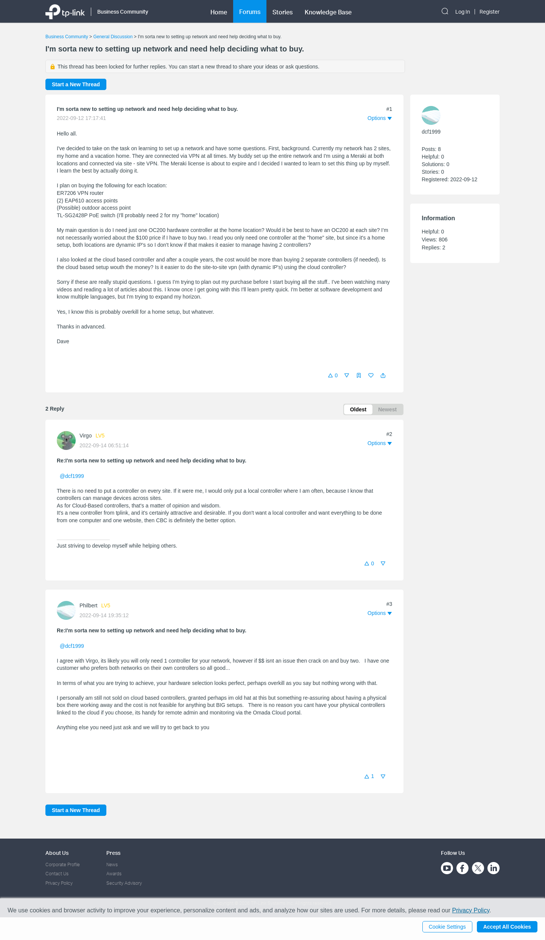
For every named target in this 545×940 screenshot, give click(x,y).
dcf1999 (431, 132)
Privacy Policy (59, 883)
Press (113, 853)
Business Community (66, 36)
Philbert (88, 605)
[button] (383, 375)
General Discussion (112, 36)
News (112, 864)
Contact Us (57, 873)
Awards (113, 873)
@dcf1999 (72, 476)
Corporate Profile (62, 864)
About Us (57, 853)
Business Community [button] (122, 11)
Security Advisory (124, 883)
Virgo (85, 436)
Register (490, 11)
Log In (462, 11)
